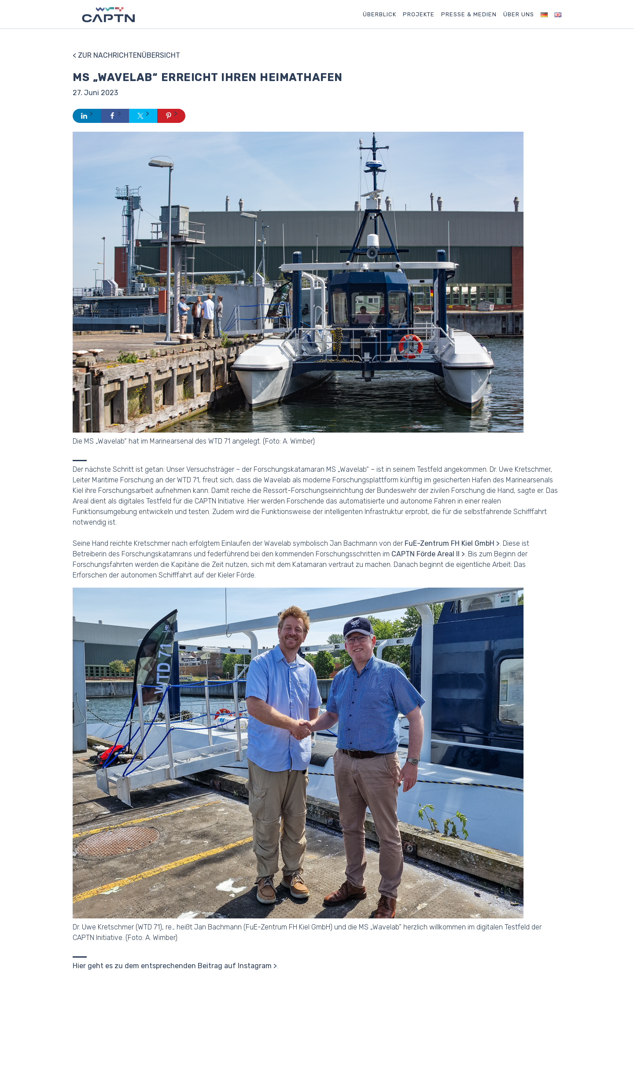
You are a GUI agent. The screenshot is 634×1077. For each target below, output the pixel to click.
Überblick (379, 14)
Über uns (518, 14)
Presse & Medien (469, 14)
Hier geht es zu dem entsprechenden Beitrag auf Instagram (172, 966)
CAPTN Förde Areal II (425, 554)
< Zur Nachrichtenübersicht (126, 55)
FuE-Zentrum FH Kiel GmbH (449, 543)
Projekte (419, 14)
